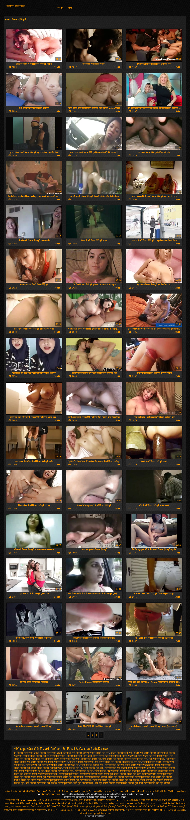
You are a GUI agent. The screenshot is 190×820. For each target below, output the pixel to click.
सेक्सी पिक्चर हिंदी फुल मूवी (106, 771)
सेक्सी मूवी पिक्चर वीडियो (96, 777)
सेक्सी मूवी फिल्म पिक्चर (32, 780)
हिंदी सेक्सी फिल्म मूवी (142, 810)
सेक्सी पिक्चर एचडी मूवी (68, 765)
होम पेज (60, 8)
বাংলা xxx (120, 803)
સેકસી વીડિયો (66, 810)
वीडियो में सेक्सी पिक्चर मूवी (81, 762)
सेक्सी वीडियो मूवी (64, 803)
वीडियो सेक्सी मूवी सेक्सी (171, 803)
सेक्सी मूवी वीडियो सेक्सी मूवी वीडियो (85, 803)
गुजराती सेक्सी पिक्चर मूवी (34, 756)
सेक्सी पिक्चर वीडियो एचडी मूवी (141, 768)
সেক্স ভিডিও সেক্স (45, 800)
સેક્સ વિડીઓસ (53, 810)
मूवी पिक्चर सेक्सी (156, 759)
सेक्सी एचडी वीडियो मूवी (87, 800)
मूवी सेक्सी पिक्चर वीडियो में (56, 762)
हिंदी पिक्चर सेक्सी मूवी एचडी (59, 783)
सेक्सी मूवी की (157, 810)
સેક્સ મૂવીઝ (85, 806)
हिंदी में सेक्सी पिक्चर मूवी (127, 783)
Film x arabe (82, 791)
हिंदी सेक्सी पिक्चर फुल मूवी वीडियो (154, 783)
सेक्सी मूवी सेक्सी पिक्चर (80, 780)
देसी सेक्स (12, 810)
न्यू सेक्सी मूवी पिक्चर (56, 756)
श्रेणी (70, 8)
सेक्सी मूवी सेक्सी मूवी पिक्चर (105, 780)
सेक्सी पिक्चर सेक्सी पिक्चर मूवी (59, 771)
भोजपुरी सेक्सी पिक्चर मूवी (135, 759)
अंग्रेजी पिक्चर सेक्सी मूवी (45, 753)
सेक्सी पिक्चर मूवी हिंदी (93, 768)
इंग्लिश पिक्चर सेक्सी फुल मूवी (96, 753)
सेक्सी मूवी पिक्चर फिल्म (25, 777)
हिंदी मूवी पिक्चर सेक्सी (83, 783)
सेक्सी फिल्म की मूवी (38, 806)
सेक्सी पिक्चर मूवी (163, 765)
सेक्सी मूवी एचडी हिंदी (99, 806)
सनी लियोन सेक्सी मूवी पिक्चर (108, 762)
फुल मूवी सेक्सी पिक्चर (159, 756)
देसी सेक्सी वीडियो (54, 806)
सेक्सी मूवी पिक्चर (164, 774)
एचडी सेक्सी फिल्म (85, 813)
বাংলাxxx (129, 803)
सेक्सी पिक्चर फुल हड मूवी (142, 765)
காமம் (108, 813)
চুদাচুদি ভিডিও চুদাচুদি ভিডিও (128, 800)
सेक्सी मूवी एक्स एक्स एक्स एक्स (141, 774)
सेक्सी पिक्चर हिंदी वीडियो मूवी (154, 771)
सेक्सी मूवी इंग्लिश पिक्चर (115, 774)
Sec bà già (54, 791)
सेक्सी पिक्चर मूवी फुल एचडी (49, 768)
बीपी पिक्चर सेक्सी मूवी (91, 759)
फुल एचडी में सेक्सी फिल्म (116, 756)
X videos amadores (176, 791)
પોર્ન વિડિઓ (167, 810)
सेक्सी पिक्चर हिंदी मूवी (130, 771)
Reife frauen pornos (68, 791)
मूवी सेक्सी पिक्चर (35, 762)
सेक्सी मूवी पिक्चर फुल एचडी (49, 777)
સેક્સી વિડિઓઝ (80, 810)
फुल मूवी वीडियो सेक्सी (116, 810)
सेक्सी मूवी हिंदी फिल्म (168, 806)
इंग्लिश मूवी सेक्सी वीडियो (117, 806)
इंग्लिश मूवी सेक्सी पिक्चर (145, 753)
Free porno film (95, 791)
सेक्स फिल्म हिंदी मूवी (107, 803)
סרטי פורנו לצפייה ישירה (113, 791)
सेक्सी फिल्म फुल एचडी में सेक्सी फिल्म (32, 810)
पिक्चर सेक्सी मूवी (12, 800)
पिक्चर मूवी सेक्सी (74, 756)
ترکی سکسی (155, 803)
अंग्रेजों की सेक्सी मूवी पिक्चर (69, 753)
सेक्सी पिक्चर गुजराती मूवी (92, 765)
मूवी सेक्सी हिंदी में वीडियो (62, 800)
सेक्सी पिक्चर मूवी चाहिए (25, 768)
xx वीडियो (163, 800)
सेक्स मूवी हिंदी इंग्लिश (151, 762)
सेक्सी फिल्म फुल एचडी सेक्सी (45, 774)
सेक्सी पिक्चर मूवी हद (72, 768)
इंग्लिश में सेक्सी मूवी (134, 806)
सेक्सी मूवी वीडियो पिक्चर (16, 6)
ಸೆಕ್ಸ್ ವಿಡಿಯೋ (173, 800)
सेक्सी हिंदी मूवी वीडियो (70, 806)
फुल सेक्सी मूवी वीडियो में (42, 759)
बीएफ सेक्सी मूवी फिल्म (149, 800)
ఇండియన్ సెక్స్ (32, 803)
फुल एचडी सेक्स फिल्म (138, 756)
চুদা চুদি (75, 800)
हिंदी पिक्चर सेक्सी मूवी (36, 783)
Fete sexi (147, 791)
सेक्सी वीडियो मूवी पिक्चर (151, 780)
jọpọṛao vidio (179, 810)
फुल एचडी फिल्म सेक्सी (94, 756)
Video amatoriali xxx (134, 791)
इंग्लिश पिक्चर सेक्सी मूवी (122, 753)
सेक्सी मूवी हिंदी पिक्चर (129, 780)
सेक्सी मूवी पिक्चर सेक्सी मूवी (121, 777)
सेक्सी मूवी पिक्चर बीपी (73, 777)
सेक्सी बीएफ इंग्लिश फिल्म (91, 774)
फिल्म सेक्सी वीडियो (17, 803)
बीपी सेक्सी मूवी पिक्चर (112, 759)
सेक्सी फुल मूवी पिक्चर (68, 774)
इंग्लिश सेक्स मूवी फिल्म (47, 803)
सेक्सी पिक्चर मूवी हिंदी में (116, 768)
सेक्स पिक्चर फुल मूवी (131, 762)
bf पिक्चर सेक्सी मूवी (23, 753)
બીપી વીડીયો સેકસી (151, 806)
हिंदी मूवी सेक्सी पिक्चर (105, 783)
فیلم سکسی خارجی (28, 800)
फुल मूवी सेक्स (99, 813)
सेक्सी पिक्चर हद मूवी (84, 771)
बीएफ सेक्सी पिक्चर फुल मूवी (66, 759)
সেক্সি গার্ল (129, 810)
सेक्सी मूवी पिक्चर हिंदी (145, 777)
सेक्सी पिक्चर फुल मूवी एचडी (117, 765)
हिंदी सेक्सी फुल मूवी (141, 803)
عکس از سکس (11, 791)
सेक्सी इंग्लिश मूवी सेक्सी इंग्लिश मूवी (41, 765)
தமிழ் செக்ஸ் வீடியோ (20, 806)
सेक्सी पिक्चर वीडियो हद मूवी (31, 771)
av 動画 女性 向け (160, 791)
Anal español (42, 791)
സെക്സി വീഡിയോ (97, 810)
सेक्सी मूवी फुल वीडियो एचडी (56, 780)
